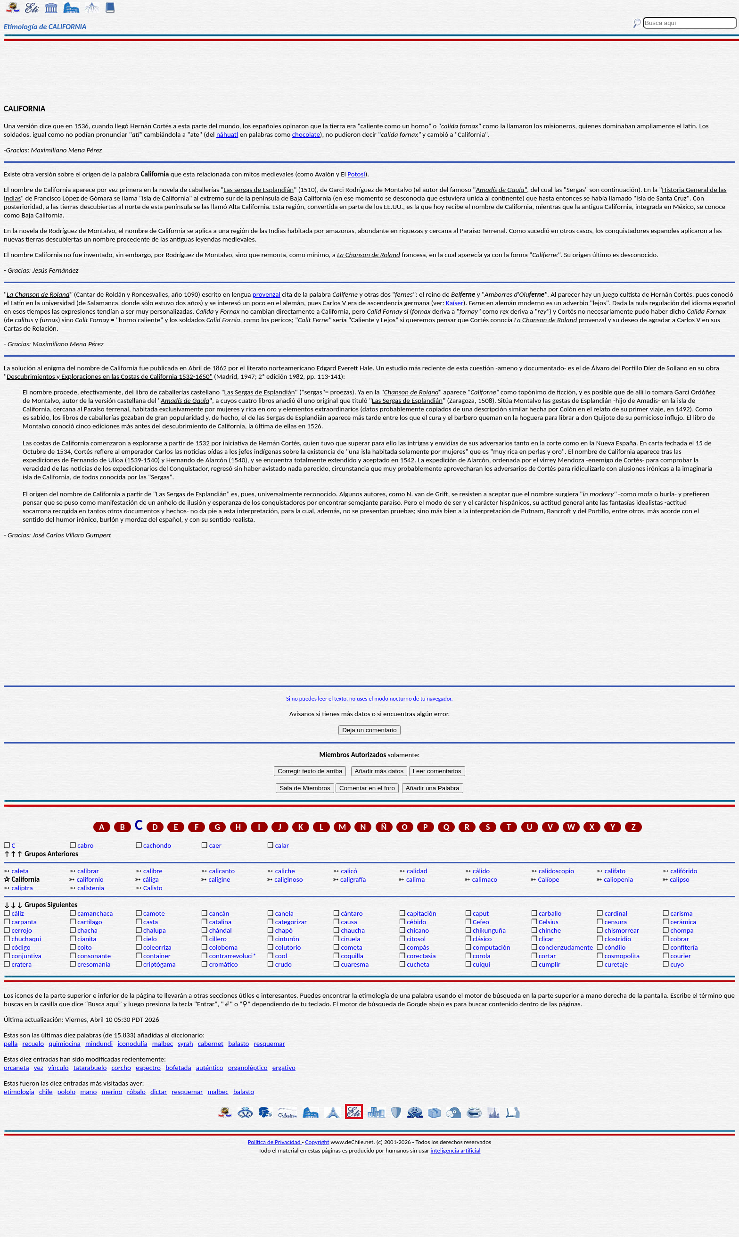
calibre (153, 871)
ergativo (284, 1067)
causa (349, 922)
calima (415, 879)
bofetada (178, 1067)
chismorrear (622, 930)
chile (46, 1091)
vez (38, 1067)
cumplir (549, 964)
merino (111, 1091)
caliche (285, 871)
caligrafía (353, 879)
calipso (680, 879)
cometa (351, 947)
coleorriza (157, 947)
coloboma (223, 947)
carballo (550, 913)
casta (150, 922)
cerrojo (21, 930)
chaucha (353, 930)
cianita (86, 939)
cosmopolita (622, 956)
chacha (87, 930)
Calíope (548, 879)
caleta (19, 871)
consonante (94, 956)
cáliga (151, 879)
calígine (219, 879)
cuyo (677, 964)
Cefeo (481, 922)
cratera (21, 964)
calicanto (222, 871)
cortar (547, 956)
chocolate (306, 134)
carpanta (23, 922)
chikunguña (489, 930)
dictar (158, 1091)
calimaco (485, 879)
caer (215, 845)
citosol (416, 939)
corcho (121, 1067)
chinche (550, 930)
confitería (684, 947)
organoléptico (248, 1067)
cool (281, 956)
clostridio (618, 939)
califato (615, 871)
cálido (481, 871)
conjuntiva (26, 956)
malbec (162, 1043)
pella (10, 1043)
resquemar (269, 1043)
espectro (148, 1067)
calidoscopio (556, 871)
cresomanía (93, 964)
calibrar (88, 871)
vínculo (58, 1067)
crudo (283, 964)
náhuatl (227, 134)
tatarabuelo (90, 1067)
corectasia (421, 956)
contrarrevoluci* (232, 956)
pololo (66, 1091)
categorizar (291, 922)
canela (284, 913)
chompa (682, 930)
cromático (223, 964)
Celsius (548, 922)
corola (482, 956)
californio (90, 879)
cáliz (17, 913)
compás (418, 947)
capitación (421, 913)
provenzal (266, 294)
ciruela (350, 939)
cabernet (210, 1043)
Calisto (153, 888)
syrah (185, 1043)
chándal (220, 930)
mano (88, 1091)
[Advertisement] (369, 71)
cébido (416, 922)
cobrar (680, 939)
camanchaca (95, 913)
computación (491, 947)
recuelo (33, 1043)
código (20, 947)
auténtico (209, 1067)
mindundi (99, 1043)
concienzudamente (566, 947)
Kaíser (454, 303)
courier (681, 956)
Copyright (317, 1141)
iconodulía (132, 1043)
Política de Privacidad (275, 1141)
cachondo (157, 845)
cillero (218, 939)
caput (481, 913)
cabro (85, 845)
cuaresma (355, 964)
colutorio (288, 947)
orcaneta (16, 1067)
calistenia (90, 888)
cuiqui (481, 964)
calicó (349, 871)
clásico (482, 939)
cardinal (616, 913)
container (157, 956)
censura (616, 922)
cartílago (89, 922)
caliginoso (288, 879)
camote (154, 913)
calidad (417, 871)
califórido (684, 871)
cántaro (351, 913)
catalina (220, 922)
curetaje (616, 964)
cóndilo (615, 947)
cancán (219, 913)
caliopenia (618, 879)
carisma (682, 913)
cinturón (287, 939)
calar (282, 845)
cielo (150, 939)
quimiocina (64, 1043)
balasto (238, 1043)
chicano (418, 930)
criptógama (159, 964)
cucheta (418, 964)
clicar (546, 939)
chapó (284, 930)
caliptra (22, 888)
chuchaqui (26, 939)
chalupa (154, 930)
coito (84, 947)
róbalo (136, 1091)
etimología (19, 1091)
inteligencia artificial (456, 1150)
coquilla (352, 956)
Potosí (356, 174)
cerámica (684, 922)
